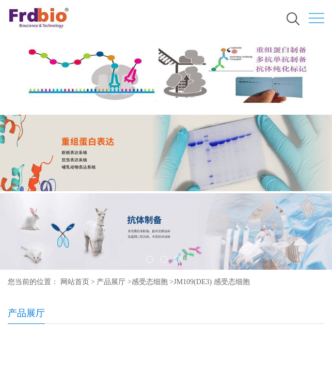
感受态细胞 (150, 282)
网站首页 (74, 282)
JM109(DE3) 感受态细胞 (211, 282)
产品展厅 (111, 282)
